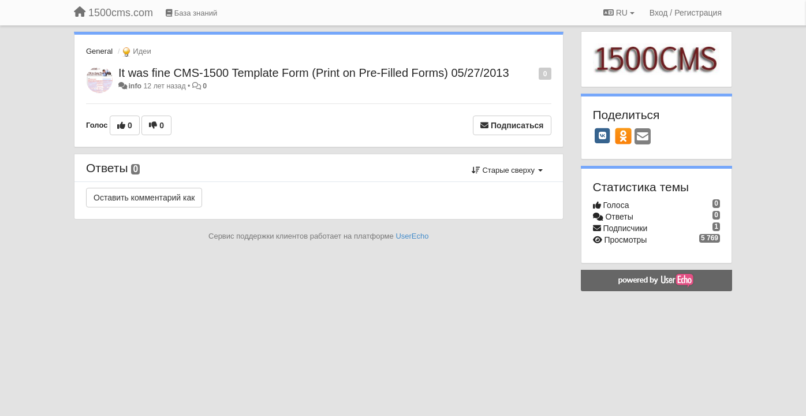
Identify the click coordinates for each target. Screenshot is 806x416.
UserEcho (411, 236)
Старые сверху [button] (507, 170)
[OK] (623, 135)
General (99, 51)
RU (619, 12)
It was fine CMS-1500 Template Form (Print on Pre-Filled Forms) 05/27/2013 (313, 72)
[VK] (603, 135)
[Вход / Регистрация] (685, 13)
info (134, 86)
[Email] (643, 137)
